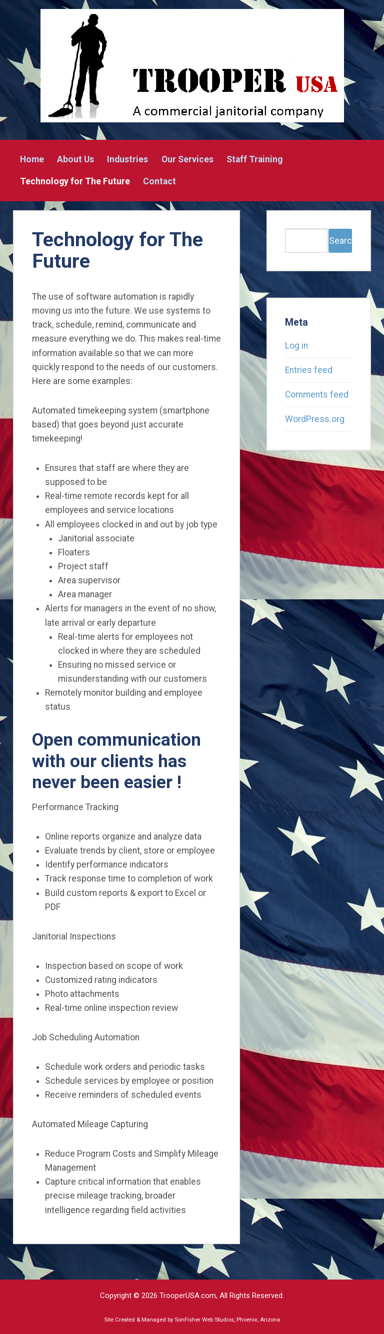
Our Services (188, 159)
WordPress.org (314, 419)
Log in (296, 346)
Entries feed (308, 370)
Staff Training (254, 159)
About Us (75, 159)
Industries (127, 159)
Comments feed (316, 395)
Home (32, 159)
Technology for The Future (75, 181)
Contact (159, 181)
